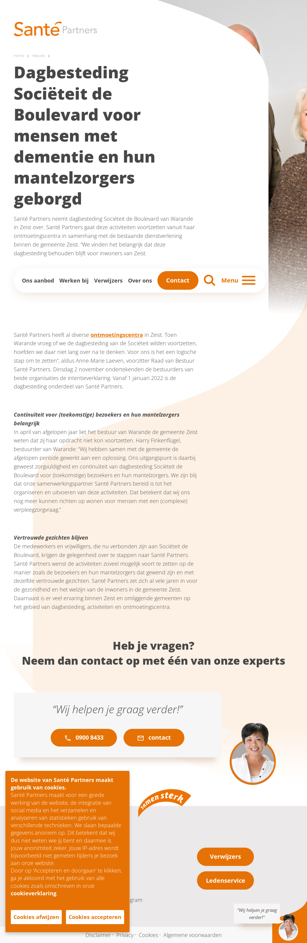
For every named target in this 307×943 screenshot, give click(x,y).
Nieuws (40, 55)
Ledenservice (225, 880)
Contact (177, 281)
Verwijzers (108, 280)
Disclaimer (98, 935)
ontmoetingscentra (117, 334)
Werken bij (74, 280)
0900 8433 (83, 738)
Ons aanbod (38, 280)
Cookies (148, 935)
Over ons (140, 280)
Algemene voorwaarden (192, 935)
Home (19, 55)
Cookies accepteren (95, 917)
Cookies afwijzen (36, 917)
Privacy (124, 935)
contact (154, 738)
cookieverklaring (33, 893)
